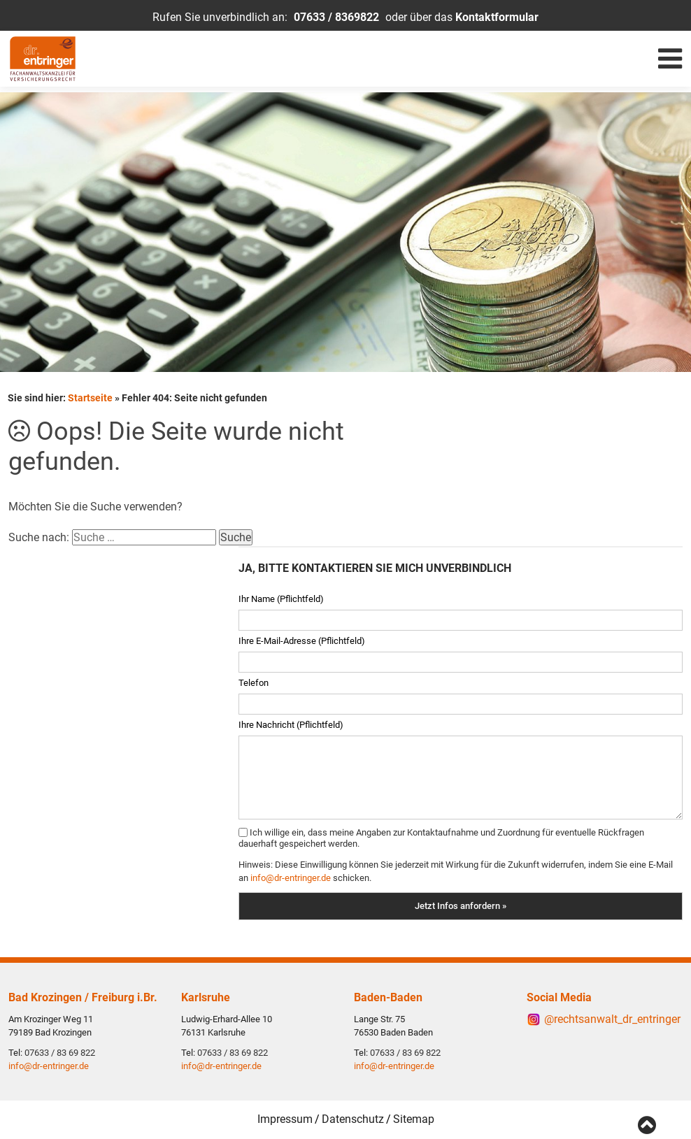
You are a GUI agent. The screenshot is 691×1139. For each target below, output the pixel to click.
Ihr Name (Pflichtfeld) (281, 596)
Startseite (90, 395)
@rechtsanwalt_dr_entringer (612, 1017)
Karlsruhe (205, 995)
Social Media (559, 995)
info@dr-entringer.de (290, 875)
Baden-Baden (388, 995)
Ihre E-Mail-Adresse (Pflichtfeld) (301, 638)
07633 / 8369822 (336, 17)
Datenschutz (353, 1117)
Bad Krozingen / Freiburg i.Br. (82, 995)
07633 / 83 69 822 (59, 1051)
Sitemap (413, 1117)
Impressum (285, 1117)
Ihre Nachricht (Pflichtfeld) (290, 722)
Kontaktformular (497, 17)
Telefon (253, 680)
